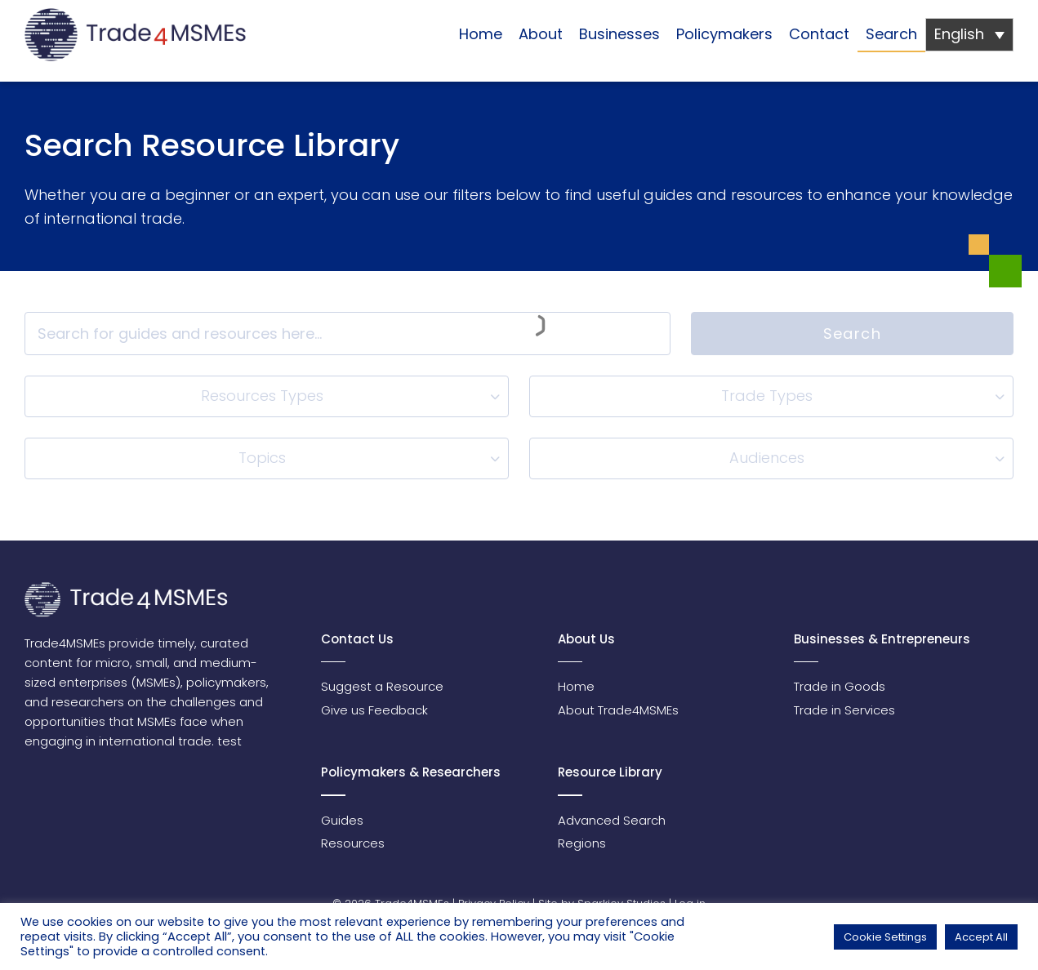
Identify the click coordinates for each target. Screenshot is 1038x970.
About (541, 34)
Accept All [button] (981, 937)
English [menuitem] (959, 34)
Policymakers (724, 34)
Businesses (619, 34)
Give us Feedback (374, 710)
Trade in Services (844, 710)
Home (480, 34)
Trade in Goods (839, 686)
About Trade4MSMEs (618, 710)
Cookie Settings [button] (885, 937)
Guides (342, 820)
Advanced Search (612, 820)
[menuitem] (969, 34)
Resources (353, 843)
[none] (969, 34)
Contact (819, 34)
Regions (582, 843)
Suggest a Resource (382, 686)
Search (891, 34)
